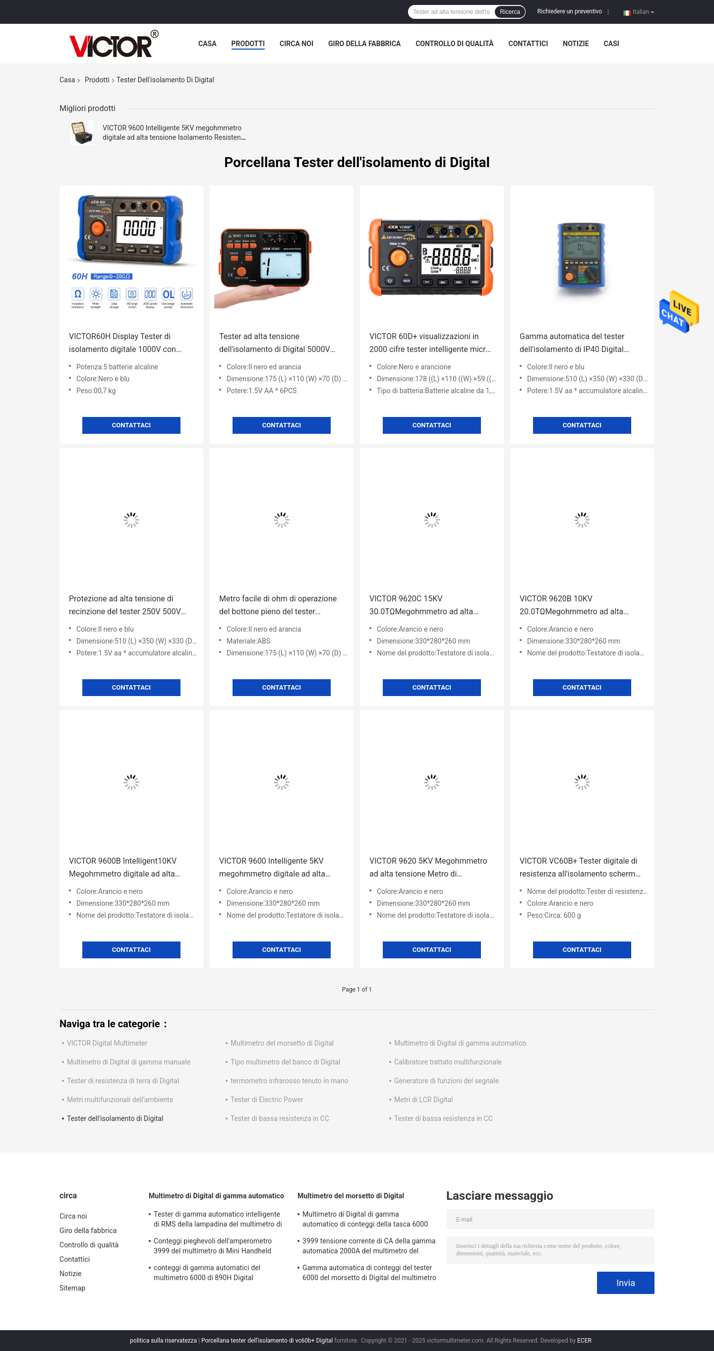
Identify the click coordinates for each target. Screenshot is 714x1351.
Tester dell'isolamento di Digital (115, 1118)
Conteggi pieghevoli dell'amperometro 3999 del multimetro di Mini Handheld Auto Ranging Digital (213, 1247)
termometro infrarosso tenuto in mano (290, 1081)
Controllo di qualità (454, 44)
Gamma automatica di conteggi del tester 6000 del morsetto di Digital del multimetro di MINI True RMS (369, 1274)
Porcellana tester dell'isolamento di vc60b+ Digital (267, 1340)
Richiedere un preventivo (569, 11)
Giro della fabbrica (364, 44)
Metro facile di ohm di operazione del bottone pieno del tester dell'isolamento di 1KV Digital (278, 606)
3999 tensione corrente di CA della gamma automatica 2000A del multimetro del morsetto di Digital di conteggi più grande (369, 1247)
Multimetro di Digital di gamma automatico (460, 1043)
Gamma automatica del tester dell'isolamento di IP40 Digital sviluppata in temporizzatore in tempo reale (574, 344)
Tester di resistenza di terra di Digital (123, 1081)
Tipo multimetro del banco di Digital (285, 1062)
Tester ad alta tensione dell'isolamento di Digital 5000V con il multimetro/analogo (274, 344)
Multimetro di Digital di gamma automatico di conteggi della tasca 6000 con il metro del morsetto (365, 1220)
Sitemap (72, 1288)
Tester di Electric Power (267, 1100)
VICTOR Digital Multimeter (107, 1043)
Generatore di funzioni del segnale (446, 1081)
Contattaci (131, 425)
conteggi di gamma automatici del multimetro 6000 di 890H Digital (207, 1273)
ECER (584, 1340)
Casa (207, 44)
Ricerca (510, 11)
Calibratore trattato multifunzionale (448, 1062)
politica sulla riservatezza (163, 1340)
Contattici (528, 44)
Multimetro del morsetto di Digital (282, 1043)
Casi (611, 44)
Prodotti (248, 44)
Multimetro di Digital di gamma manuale (128, 1062)
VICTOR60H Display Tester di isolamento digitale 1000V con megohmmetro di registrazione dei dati (129, 344)
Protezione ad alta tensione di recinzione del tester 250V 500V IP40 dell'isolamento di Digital (125, 606)
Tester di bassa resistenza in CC (280, 1118)
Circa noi (296, 44)
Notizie (576, 44)
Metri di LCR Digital (423, 1100)
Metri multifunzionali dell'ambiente (120, 1100)
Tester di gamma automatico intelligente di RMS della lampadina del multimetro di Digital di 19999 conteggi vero (218, 1220)
